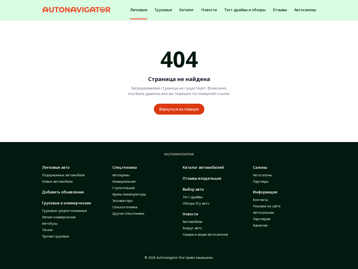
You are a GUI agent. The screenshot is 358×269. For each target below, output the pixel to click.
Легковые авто (56, 167)
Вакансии (260, 225)
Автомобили (192, 221)
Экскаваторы (122, 200)
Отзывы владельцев (202, 178)
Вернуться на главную (179, 109)
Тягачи (47, 230)
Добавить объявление (63, 192)
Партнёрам (261, 219)
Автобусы (50, 223)
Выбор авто (193, 189)
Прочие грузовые (55, 236)
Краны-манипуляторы (129, 194)
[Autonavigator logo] (76, 10)
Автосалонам (263, 212)
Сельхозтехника (124, 207)
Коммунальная (124, 181)
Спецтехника (124, 167)
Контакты (260, 200)
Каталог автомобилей (203, 167)
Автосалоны (262, 175)
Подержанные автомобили (63, 175)
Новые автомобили (57, 181)
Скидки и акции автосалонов (205, 234)
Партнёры (260, 181)
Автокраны (120, 175)
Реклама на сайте (267, 206)
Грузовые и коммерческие (66, 203)
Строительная (123, 188)
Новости (190, 213)
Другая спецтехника (128, 213)
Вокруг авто (192, 228)
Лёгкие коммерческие (59, 217)
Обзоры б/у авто (196, 203)
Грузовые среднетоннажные (64, 210)
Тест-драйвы (193, 197)
